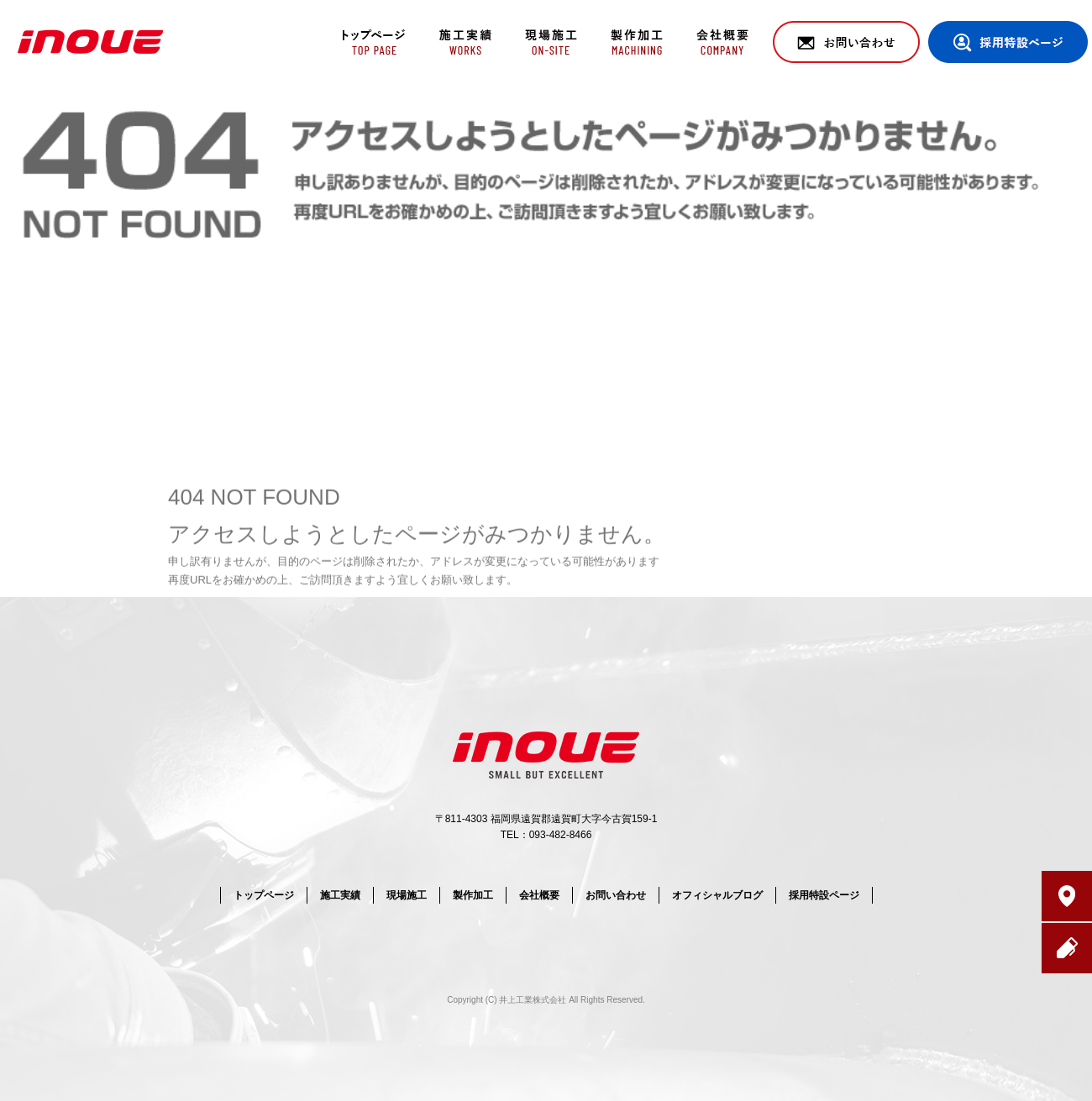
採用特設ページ (1008, 42)
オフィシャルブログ (717, 895)
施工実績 (460, 42)
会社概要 (724, 42)
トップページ (372, 42)
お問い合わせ (846, 42)
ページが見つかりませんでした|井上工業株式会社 (956, 100)
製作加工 (636, 42)
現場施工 (548, 42)
